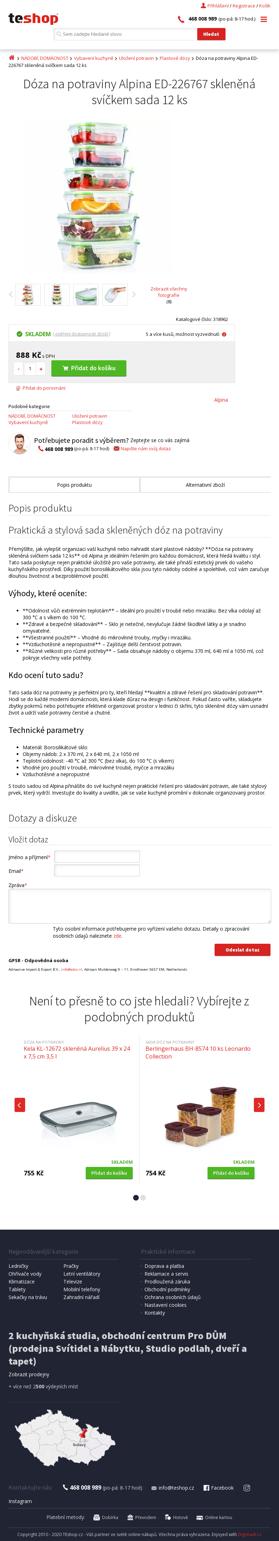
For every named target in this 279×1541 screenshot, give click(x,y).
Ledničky (18, 1266)
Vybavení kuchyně (93, 58)
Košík (265, 5)
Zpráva (17, 885)
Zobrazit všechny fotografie (168, 292)
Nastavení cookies (165, 1305)
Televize (72, 1281)
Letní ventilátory (81, 1273)
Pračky (71, 1266)
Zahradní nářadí (81, 1297)
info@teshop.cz (172, 1487)
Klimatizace (21, 1281)
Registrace (244, 5)
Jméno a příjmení (29, 857)
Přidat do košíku (88, 368)
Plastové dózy (175, 58)
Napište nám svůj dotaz (142, 448)
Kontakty (154, 1312)
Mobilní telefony (81, 1289)
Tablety (16, 1289)
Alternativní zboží (205, 484)
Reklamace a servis (166, 1273)
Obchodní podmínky (167, 1289)
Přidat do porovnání (41, 388)
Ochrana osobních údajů (172, 1297)
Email (16, 871)
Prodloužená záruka (167, 1281)
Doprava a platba (164, 1266)
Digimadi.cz (249, 1534)
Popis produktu (74, 484)
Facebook (218, 1487)
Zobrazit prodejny (28, 1374)
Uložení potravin (136, 58)
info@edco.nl (71, 969)
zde (117, 935)
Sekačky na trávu (27, 1297)
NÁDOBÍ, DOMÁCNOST (44, 58)
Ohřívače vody (24, 1273)
